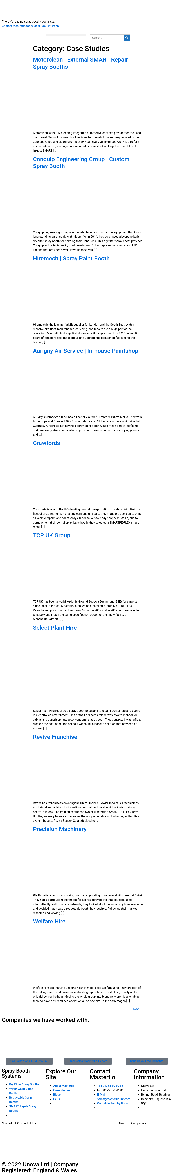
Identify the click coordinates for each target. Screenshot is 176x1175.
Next (138, 1009)
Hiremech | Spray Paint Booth (71, 258)
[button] (66, 35)
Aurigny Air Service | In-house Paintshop (85, 350)
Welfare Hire (49, 921)
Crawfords (46, 442)
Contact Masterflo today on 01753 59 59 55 (30, 26)
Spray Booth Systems (16, 1073)
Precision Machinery (60, 829)
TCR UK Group (51, 535)
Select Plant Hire (55, 627)
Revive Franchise (55, 736)
